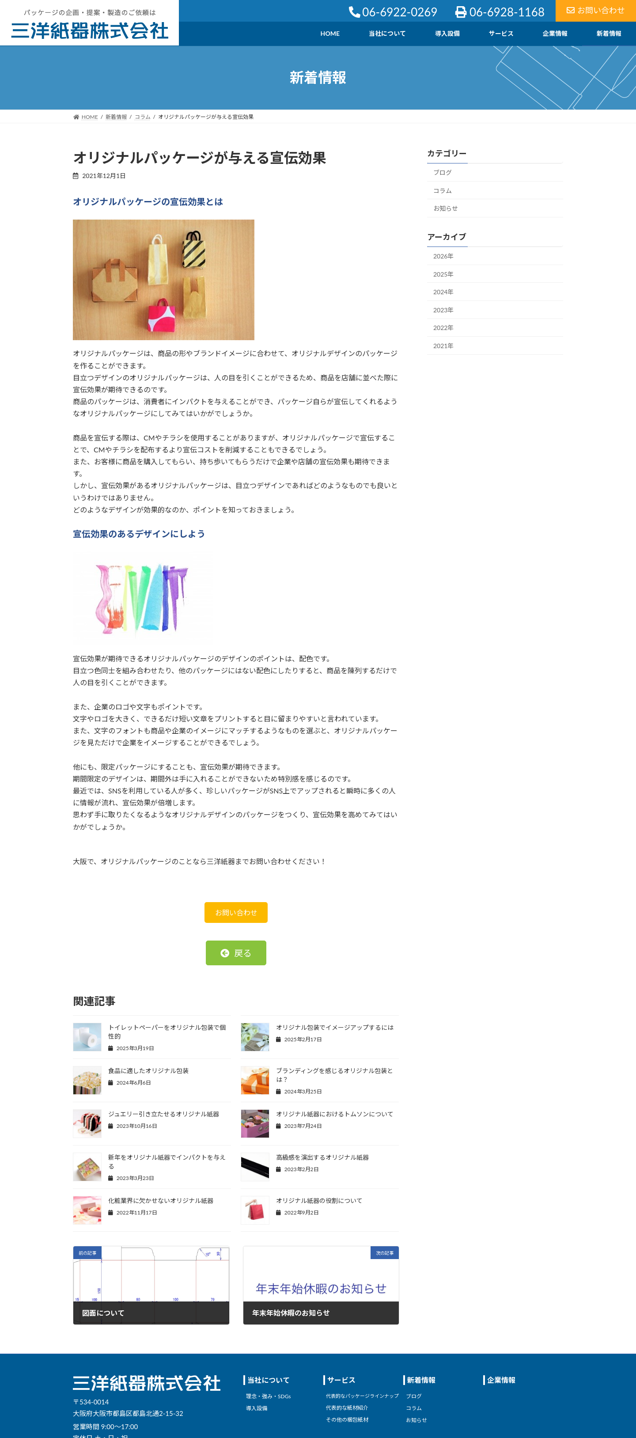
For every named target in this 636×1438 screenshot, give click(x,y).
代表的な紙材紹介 (347, 1407)
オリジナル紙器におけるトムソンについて (335, 1114)
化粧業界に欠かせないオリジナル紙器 (160, 1200)
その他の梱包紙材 (347, 1419)
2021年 (443, 345)
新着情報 (421, 1380)
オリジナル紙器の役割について (319, 1200)
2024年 (443, 292)
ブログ (442, 172)
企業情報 (501, 1380)
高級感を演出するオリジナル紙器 (322, 1157)
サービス (341, 1380)
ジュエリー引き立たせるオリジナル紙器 (163, 1114)
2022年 (443, 327)
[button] (236, 953)
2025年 (443, 273)
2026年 (443, 256)
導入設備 (256, 1408)
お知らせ (445, 208)
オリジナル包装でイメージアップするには (335, 1027)
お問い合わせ (596, 10)
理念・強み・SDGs (268, 1396)
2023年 (443, 309)
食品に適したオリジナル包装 (148, 1070)
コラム (442, 190)
